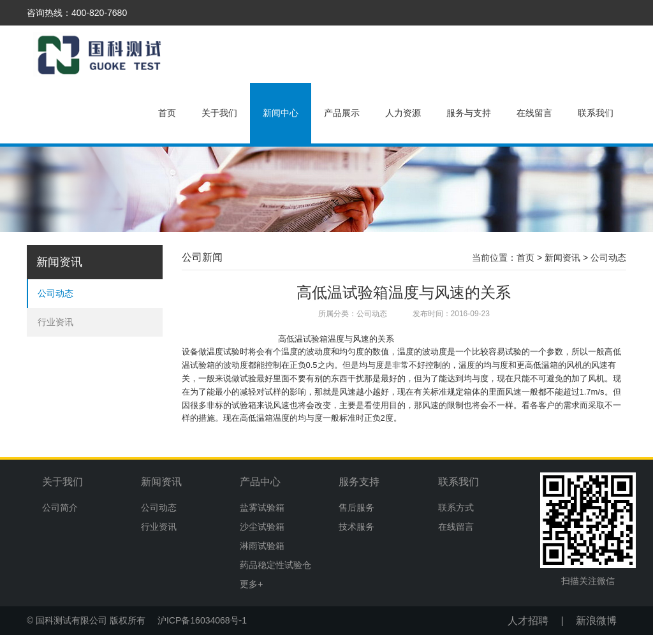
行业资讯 (55, 322)
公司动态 (55, 293)
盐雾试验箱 (262, 507)
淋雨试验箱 (262, 546)
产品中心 (260, 481)
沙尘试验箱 (262, 527)
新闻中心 (280, 113)
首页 (167, 113)
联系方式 (456, 507)
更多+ (251, 584)
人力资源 (403, 113)
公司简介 (60, 507)
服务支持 (359, 481)
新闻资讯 (562, 257)
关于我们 (219, 113)
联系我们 (595, 113)
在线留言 (534, 113)
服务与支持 (468, 113)
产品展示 (342, 113)
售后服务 (356, 507)
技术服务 (356, 527)
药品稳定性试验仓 (275, 565)
